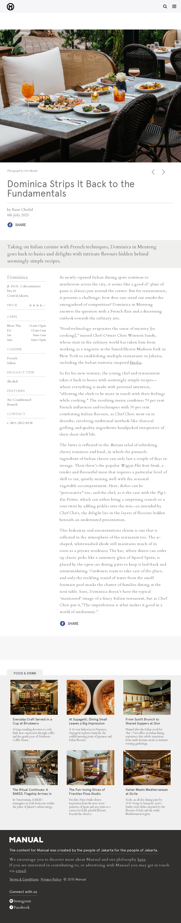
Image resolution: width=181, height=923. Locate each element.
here (142, 859)
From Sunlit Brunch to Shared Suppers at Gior (143, 721)
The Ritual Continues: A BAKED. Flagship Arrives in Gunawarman (32, 793)
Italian (11, 362)
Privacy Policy (51, 879)
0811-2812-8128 (21, 422)
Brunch (12, 404)
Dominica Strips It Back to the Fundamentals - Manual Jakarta (9, 6)
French (12, 358)
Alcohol (12, 381)
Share (20, 225)
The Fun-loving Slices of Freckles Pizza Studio (87, 791)
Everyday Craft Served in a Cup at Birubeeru (32, 721)
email (21, 870)
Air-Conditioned (19, 399)
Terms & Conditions (24, 879)
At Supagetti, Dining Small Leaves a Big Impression (88, 721)
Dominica (17, 277)
